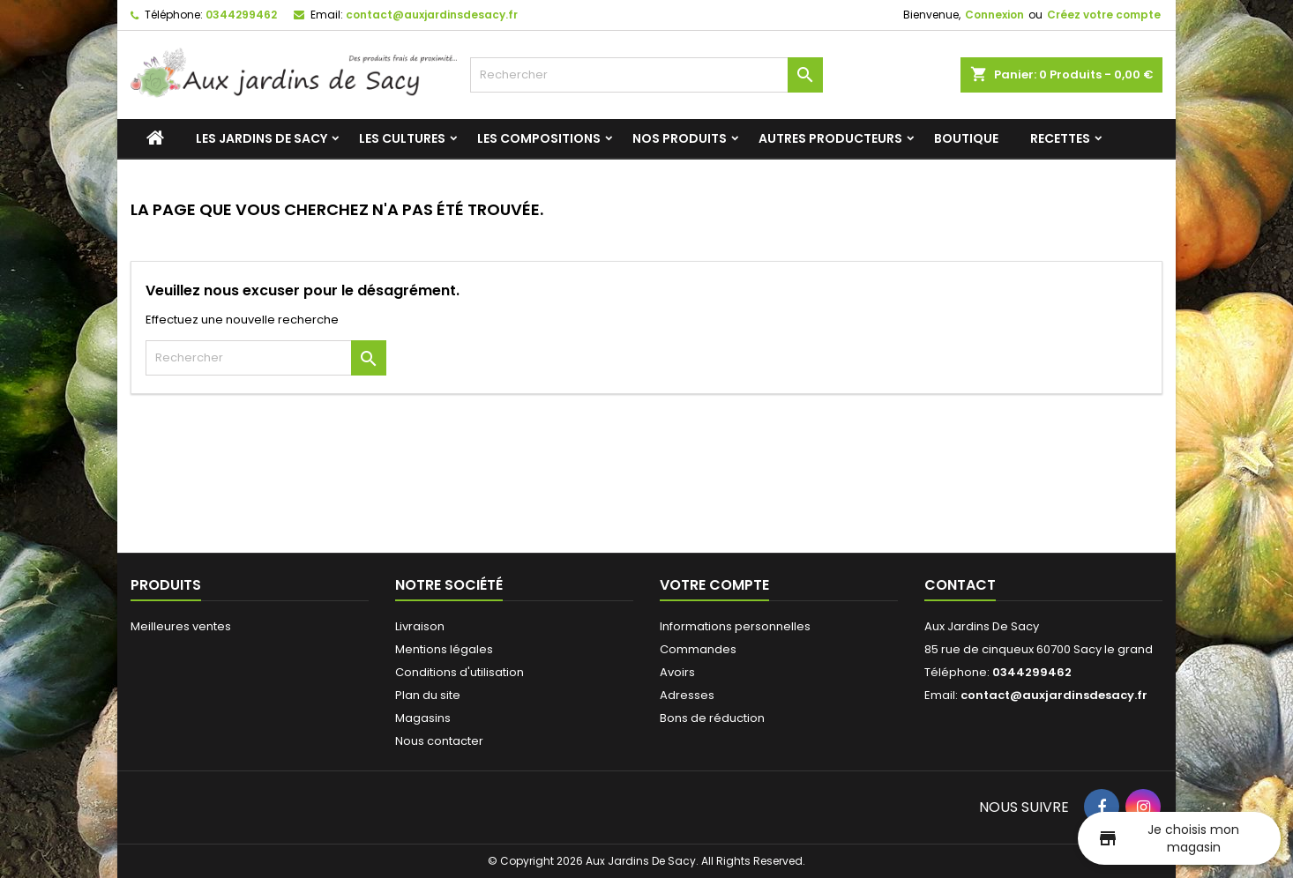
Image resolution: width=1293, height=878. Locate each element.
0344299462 (241, 14)
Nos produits (679, 138)
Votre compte (714, 585)
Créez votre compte (1104, 14)
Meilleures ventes (181, 626)
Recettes (1060, 138)
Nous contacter (439, 741)
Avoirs (677, 672)
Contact (960, 585)
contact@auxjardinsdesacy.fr (432, 14)
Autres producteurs (830, 138)
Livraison (420, 626)
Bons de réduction (712, 718)
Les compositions (539, 138)
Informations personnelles (735, 626)
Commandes (698, 649)
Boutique (966, 138)
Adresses (687, 695)
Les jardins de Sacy (261, 138)
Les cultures (402, 138)
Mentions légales (444, 649)
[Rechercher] (646, 75)
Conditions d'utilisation (459, 672)
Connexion (994, 14)
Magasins (423, 718)
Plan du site (427, 695)
